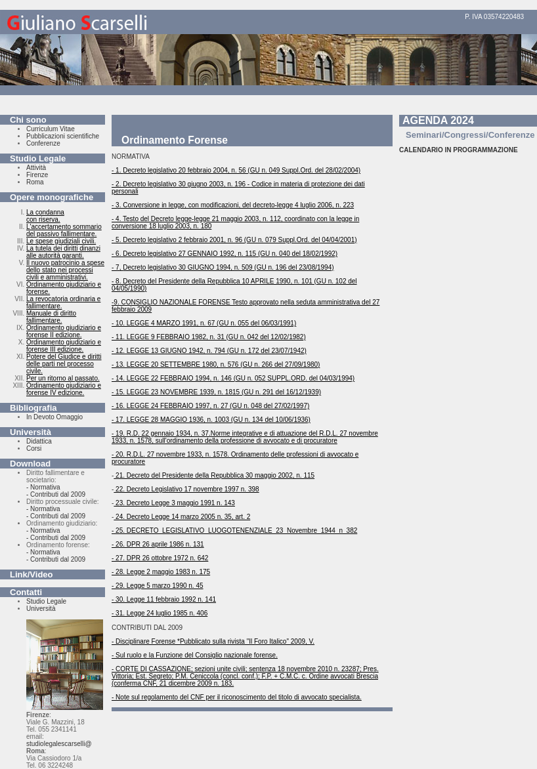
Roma (35, 182)
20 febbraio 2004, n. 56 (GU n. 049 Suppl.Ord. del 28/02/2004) (268, 170)
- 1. (117, 170)
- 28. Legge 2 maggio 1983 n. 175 (161, 571)
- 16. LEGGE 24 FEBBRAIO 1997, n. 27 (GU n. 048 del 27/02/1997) (210, 405)
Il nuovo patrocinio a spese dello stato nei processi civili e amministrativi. (65, 270)
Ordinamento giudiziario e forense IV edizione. (63, 389)
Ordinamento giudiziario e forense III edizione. (63, 346)
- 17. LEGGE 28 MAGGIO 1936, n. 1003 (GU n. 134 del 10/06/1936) (211, 419)
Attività (36, 167)
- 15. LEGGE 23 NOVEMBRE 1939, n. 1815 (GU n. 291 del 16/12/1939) (216, 392)
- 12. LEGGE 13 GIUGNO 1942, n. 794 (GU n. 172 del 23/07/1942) (209, 350)
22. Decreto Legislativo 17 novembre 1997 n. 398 (186, 489)
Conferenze (43, 143)
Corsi (33, 448)
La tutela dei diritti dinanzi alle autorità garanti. (63, 252)
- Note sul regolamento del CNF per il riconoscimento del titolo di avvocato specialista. (237, 697)
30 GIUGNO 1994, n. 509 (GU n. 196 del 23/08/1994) (255, 267)
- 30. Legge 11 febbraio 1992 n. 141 (164, 599)
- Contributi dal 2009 (55, 494)
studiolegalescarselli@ (59, 743)
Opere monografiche (51, 197)
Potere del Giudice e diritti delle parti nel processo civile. (64, 364)
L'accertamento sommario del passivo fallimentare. (64, 230)
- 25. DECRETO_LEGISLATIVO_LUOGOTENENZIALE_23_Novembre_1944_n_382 (234, 530)
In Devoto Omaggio (54, 417)
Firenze (37, 174)
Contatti (26, 592)
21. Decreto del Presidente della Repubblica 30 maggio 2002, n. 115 (214, 475)
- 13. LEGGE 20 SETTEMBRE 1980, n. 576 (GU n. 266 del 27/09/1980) (216, 364)
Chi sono (28, 120)
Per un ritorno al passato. (63, 378)
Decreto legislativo (150, 170)
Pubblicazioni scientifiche (62, 136)
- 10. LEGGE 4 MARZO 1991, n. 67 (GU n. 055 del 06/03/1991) (204, 323)
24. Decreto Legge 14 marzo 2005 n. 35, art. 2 (182, 516)
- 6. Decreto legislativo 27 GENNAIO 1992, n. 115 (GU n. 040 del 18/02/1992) (224, 253)
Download (30, 463)
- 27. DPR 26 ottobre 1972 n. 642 (160, 558)
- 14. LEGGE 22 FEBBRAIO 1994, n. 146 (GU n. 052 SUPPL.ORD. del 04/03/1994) (233, 378)
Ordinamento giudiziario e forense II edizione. (63, 331)
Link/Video (31, 574)
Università (30, 432)
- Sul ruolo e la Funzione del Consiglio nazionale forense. (195, 655)
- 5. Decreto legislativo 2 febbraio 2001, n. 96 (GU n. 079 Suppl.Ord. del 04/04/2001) (234, 239)
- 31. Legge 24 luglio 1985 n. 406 (159, 613)
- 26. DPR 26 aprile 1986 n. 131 (158, 544)
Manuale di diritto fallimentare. (51, 317)
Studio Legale (38, 158)
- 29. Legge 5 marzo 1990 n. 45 (158, 585)
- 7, (117, 267)
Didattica (39, 441)
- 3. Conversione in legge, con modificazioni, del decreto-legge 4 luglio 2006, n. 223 (233, 205)
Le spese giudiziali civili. (61, 241)
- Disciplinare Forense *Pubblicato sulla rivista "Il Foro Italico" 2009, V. (213, 641)
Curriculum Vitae (50, 129)
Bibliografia (33, 408)
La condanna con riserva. (45, 216)
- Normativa (43, 487)
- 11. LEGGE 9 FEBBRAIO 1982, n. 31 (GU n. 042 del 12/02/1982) (209, 337)
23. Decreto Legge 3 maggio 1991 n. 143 (174, 503)
